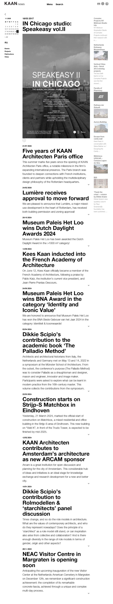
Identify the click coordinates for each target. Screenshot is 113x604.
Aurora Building (100, 122)
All (6, 42)
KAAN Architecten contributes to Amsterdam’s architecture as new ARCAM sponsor (49, 457)
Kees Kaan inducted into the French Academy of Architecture (55, 264)
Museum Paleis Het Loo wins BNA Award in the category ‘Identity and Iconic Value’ (54, 306)
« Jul (6, 37)
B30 (95, 177)
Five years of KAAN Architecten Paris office (54, 153)
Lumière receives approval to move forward (46, 198)
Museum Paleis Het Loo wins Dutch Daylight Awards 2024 (54, 233)
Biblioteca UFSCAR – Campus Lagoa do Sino (100, 159)
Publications (9, 54)
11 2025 (8, 18)
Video (7, 57)
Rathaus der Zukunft (99, 106)
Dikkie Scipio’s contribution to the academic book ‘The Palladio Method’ (49, 347)
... (95, 40)
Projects (8, 51)
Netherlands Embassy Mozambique (99, 47)
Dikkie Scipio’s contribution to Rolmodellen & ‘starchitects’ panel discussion (48, 512)
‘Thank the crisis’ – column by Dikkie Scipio (100, 194)
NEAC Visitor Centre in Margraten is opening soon (52, 569)
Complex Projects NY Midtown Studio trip (100, 21)
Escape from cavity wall (99, 137)
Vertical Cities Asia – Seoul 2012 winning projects (99, 67)
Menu (50, 4)
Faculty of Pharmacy (98, 89)
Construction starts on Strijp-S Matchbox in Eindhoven (52, 409)
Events (7, 48)
